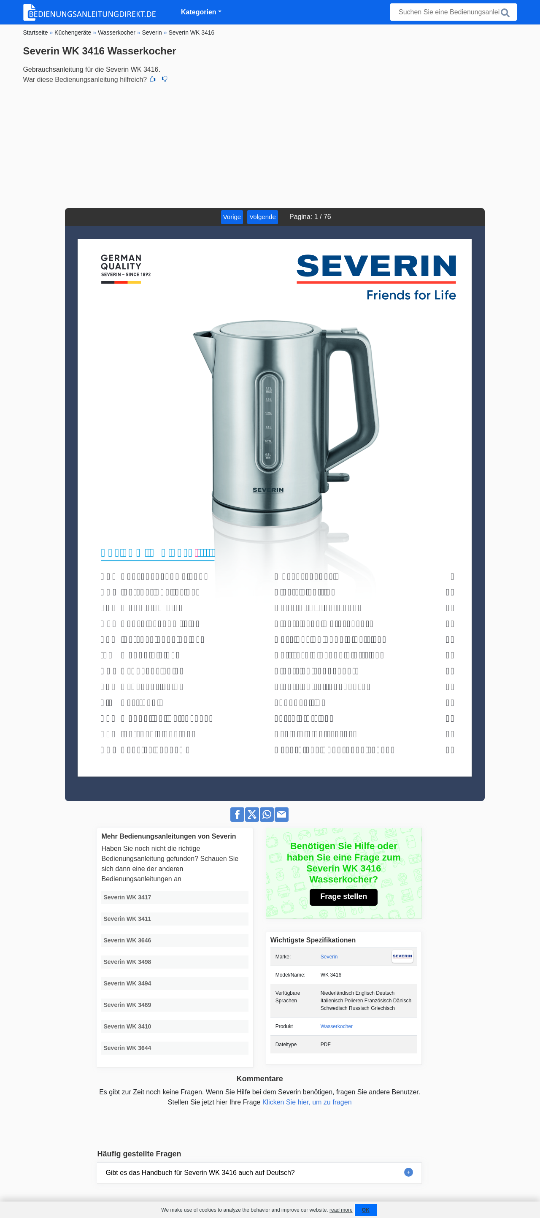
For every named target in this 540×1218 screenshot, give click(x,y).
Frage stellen (343, 896)
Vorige (232, 216)
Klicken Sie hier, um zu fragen (307, 1102)
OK (366, 1210)
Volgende (262, 216)
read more (341, 1210)
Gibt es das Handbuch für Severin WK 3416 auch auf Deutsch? (199, 1172)
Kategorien (198, 12)
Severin (329, 957)
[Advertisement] (270, 145)
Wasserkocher (337, 1026)
